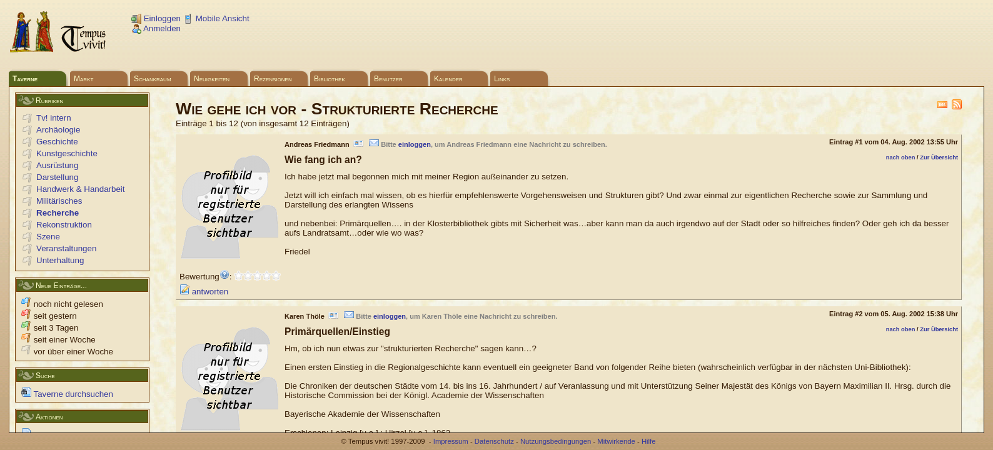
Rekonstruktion (64, 224)
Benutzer (388, 78)
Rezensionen (273, 78)
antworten (203, 291)
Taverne (25, 78)
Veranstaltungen (66, 248)
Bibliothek (329, 78)
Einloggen (156, 18)
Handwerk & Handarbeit (80, 189)
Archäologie (58, 129)
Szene (48, 236)
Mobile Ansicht (216, 18)
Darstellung (57, 177)
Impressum (450, 441)
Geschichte (57, 141)
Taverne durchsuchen (67, 394)
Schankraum (152, 78)
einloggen (414, 144)
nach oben (900, 157)
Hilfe (649, 441)
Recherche (57, 213)
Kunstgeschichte (67, 153)
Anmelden (156, 28)
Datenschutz (494, 441)
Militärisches (59, 201)
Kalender (448, 78)
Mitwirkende (616, 441)
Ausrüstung (57, 165)
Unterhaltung (60, 260)
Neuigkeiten (211, 78)
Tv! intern (53, 117)
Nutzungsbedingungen (555, 441)
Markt (83, 78)
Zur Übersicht (939, 157)
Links (502, 78)
